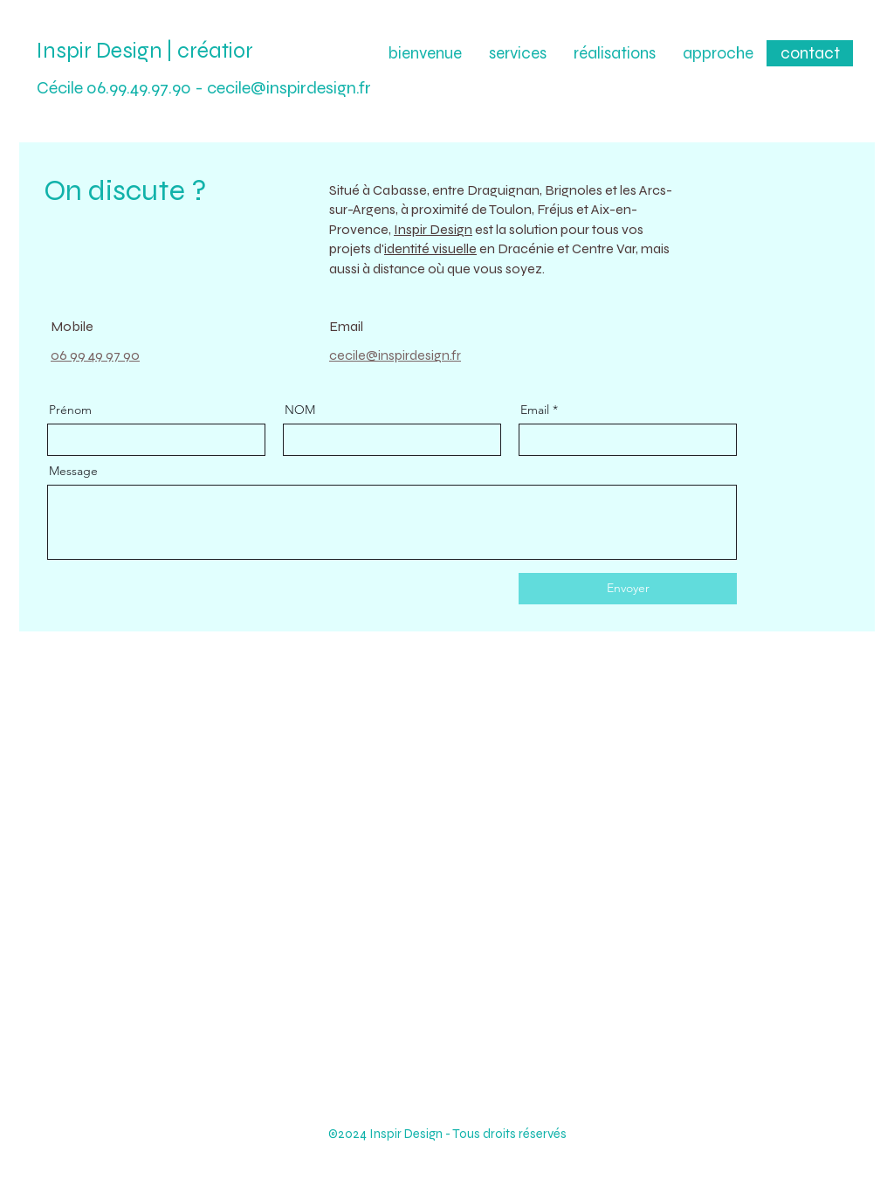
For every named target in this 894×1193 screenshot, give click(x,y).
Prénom (70, 409)
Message (73, 471)
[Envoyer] (628, 588)
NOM (300, 409)
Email (534, 409)
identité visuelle (430, 248)
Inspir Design (433, 229)
